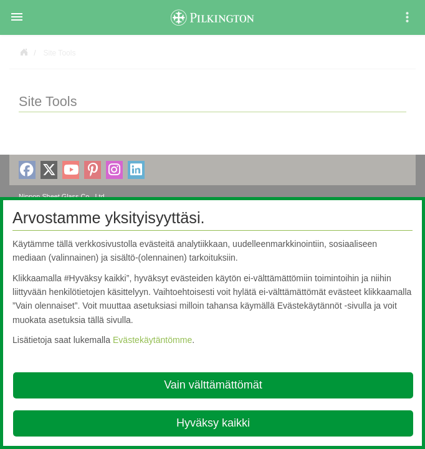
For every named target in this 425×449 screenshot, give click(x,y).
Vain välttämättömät (213, 385)
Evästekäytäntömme (152, 340)
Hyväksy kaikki (213, 423)
